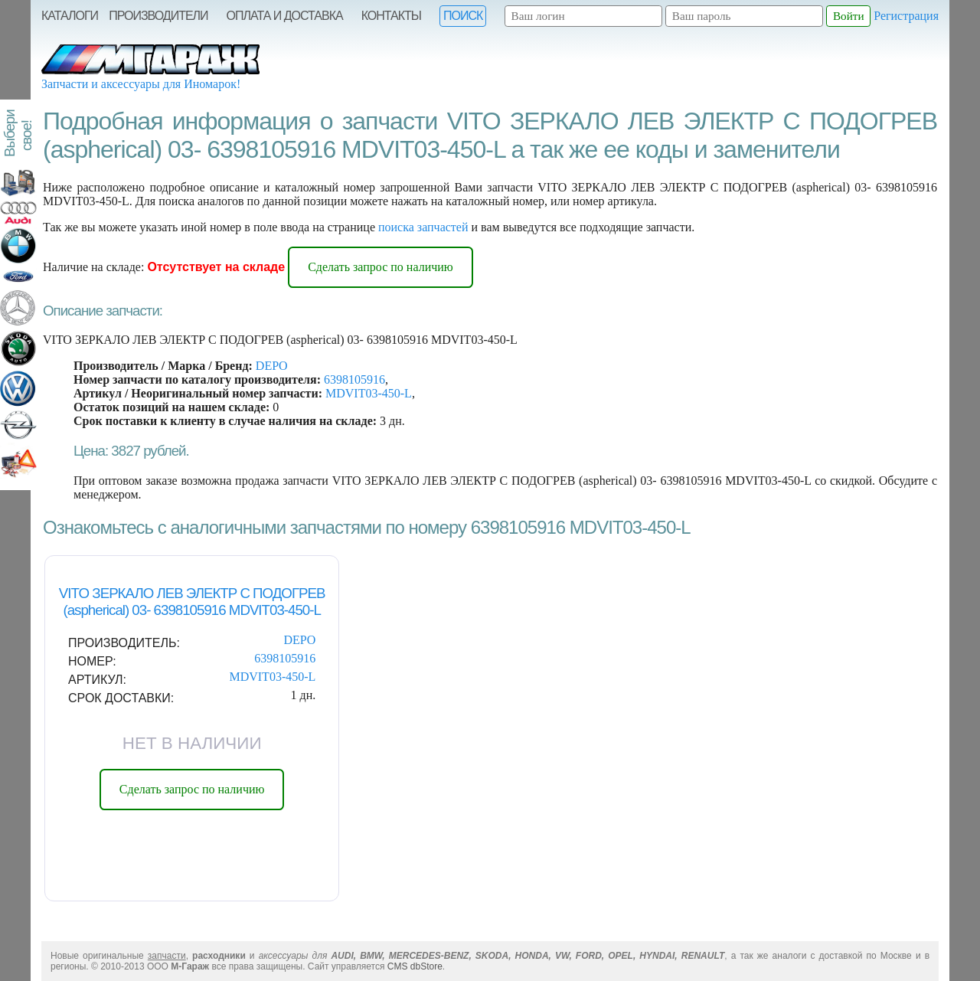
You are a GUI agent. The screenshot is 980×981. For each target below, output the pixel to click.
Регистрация (906, 15)
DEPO (272, 365)
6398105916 (354, 379)
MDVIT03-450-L (368, 393)
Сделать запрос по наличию (380, 266)
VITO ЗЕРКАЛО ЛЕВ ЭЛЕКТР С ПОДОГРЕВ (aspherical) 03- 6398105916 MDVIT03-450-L (192, 601)
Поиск (462, 15)
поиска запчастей (423, 227)
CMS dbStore (415, 966)
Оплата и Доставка (285, 15)
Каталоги (69, 15)
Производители (158, 15)
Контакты (391, 15)
